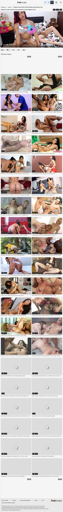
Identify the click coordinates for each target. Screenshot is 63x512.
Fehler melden (5, 500)
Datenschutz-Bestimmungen (8, 502)
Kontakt (14, 500)
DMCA (36, 500)
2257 (43, 500)
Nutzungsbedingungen (25, 500)
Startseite (3, 7)
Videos (9, 7)
